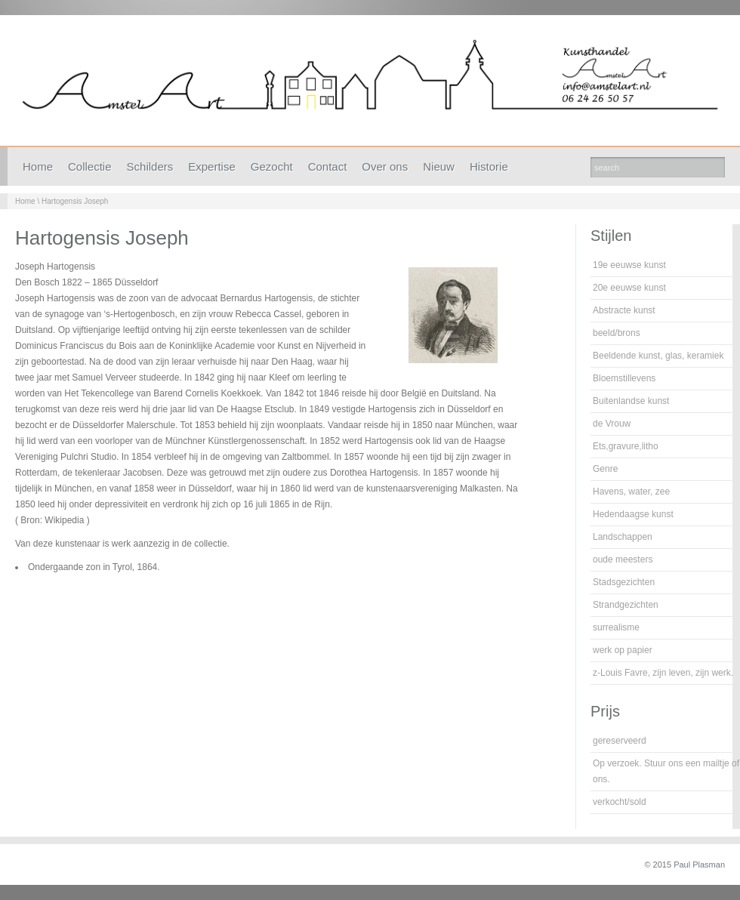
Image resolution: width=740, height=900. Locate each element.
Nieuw (439, 166)
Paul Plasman (699, 864)
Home (38, 166)
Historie (489, 166)
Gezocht (272, 166)
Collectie (90, 166)
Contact (327, 166)
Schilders (150, 166)
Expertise (212, 166)
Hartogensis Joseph (75, 201)
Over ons (385, 166)
